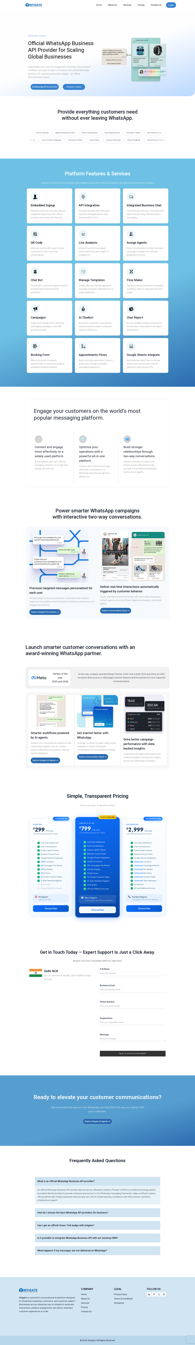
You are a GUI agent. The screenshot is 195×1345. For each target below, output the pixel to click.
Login (171, 5)
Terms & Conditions (123, 1298)
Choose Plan (51, 908)
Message (133, 1037)
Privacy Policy (120, 1294)
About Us (112, 5)
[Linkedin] (149, 1294)
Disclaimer (119, 1303)
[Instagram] (164, 1294)
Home (99, 5)
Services (127, 5)
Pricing (141, 5)
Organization (133, 1021)
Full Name (133, 972)
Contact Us (156, 5)
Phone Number (133, 1004)
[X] (159, 1294)
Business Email (133, 988)
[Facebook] (154, 1294)
